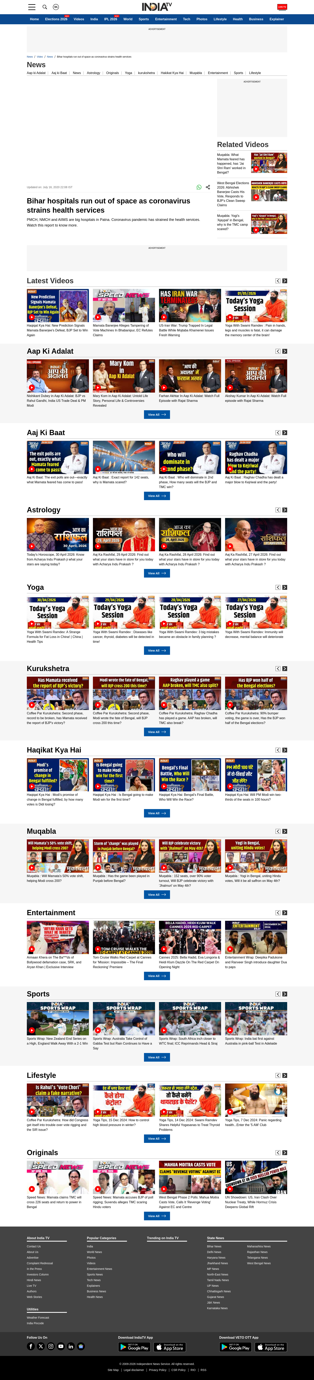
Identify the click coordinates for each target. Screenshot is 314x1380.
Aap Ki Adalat (50, 351)
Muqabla (196, 73)
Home (34, 19)
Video (40, 56)
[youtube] (61, 1346)
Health (238, 19)
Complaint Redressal (40, 1263)
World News (94, 1252)
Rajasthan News (257, 1252)
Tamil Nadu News (218, 1280)
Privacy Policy (157, 1370)
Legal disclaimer (134, 1370)
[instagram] (51, 1346)
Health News (95, 1297)
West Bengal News (259, 1263)
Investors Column (38, 1274)
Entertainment (166, 19)
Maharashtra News (259, 1246)
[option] (58, 313)
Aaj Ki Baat (46, 433)
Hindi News (34, 1280)
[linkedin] (71, 1346)
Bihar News (214, 1246)
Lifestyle (220, 19)
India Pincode (35, 1323)
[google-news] (81, 1346)
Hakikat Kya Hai (172, 73)
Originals (112, 73)
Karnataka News (217, 1308)
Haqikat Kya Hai (54, 750)
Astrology (93, 73)
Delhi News (214, 1252)
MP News (213, 1268)
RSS (203, 1370)
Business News (96, 1291)
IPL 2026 (110, 19)
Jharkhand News (217, 1263)
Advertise (32, 1257)
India (94, 19)
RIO (193, 1370)
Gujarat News (215, 1297)
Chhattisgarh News (219, 1291)
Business (256, 19)
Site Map (113, 1370)
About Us (32, 1252)
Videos (79, 19)
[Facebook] (31, 1346)
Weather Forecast (38, 1317)
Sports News (95, 1274)
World (127, 19)
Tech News (94, 1280)
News (30, 56)
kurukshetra (146, 73)
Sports (144, 19)
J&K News (213, 1302)
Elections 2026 (56, 19)
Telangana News (257, 1257)
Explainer (277, 19)
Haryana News (216, 1257)
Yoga (128, 73)
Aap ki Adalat (36, 73)
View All (157, 414)
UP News (213, 1285)
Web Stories (34, 1297)
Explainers (93, 1285)
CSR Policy (178, 1370)
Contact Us (34, 1246)
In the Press (34, 1268)
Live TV (31, 1285)
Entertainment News (99, 1268)
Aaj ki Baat (59, 73)
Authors (31, 1291)
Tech (186, 19)
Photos (201, 19)
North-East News (217, 1274)
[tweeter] (41, 1346)
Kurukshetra (48, 668)
